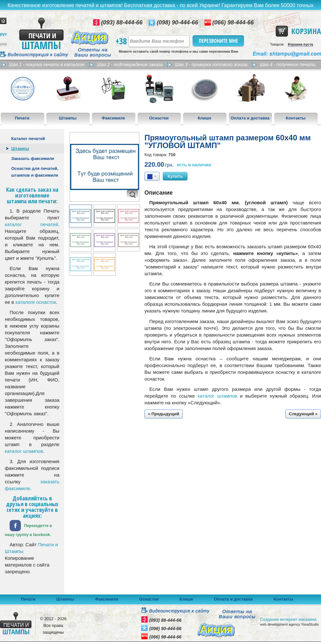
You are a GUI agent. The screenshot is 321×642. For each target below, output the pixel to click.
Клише (204, 118)
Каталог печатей (28, 138)
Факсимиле (113, 118)
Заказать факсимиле (32, 158)
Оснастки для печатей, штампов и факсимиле (34, 172)
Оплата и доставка (250, 118)
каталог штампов (24, 451)
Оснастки (159, 118)
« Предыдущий (163, 413)
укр (3, 43)
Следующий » (303, 413)
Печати (22, 118)
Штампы (67, 118)
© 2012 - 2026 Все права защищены (53, 625)
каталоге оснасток (35, 302)
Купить (175, 176)
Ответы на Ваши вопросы (92, 52)
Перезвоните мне (219, 41)
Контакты (295, 118)
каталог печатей (31, 224)
